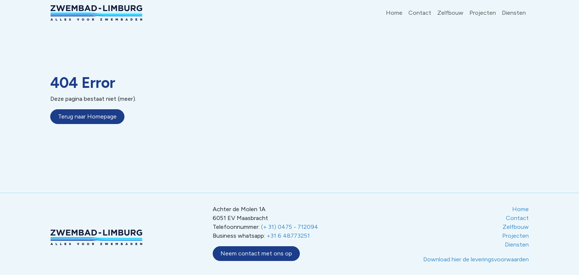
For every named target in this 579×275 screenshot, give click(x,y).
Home (394, 12)
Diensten (514, 12)
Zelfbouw (450, 12)
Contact (419, 12)
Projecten (482, 12)
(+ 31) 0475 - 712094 (289, 226)
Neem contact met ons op (256, 253)
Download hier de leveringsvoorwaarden (476, 259)
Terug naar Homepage (87, 116)
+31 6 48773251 (288, 235)
